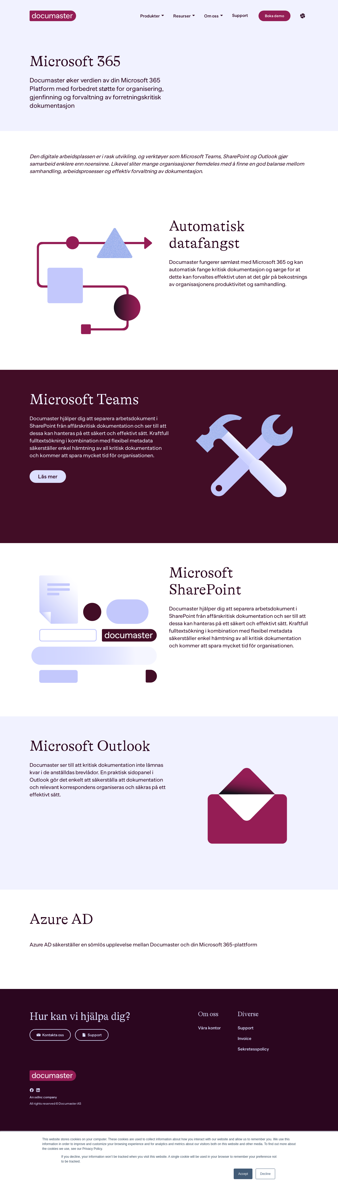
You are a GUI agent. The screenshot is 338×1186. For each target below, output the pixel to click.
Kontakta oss (50, 1035)
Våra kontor (209, 1028)
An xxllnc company (43, 1097)
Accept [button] (243, 1174)
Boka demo (274, 16)
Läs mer (48, 476)
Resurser (184, 15)
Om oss (214, 15)
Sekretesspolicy (253, 1049)
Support (240, 15)
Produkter (152, 15)
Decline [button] (265, 1174)
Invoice (244, 1038)
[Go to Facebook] (32, 1090)
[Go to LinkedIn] (38, 1090)
